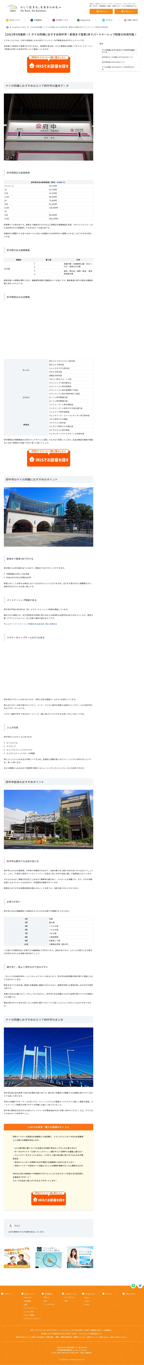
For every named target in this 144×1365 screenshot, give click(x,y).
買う (46, 1301)
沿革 (25, 1304)
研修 (66, 1301)
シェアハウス (49, 1304)
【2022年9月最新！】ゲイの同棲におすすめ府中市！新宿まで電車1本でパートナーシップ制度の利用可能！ (69, 27)
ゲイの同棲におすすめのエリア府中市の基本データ (118, 52)
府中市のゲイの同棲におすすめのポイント (117, 58)
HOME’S (60, 182)
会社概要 (27, 1301)
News (87, 1304)
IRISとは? (28, 1297)
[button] (119, 44)
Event (87, 1301)
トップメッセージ (31, 1308)
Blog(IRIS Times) (19, 27)
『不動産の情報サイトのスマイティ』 (29, 873)
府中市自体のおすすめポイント (113, 63)
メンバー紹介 (29, 1311)
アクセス (108, 1294)
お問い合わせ (130, 1294)
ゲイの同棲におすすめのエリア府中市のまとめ (118, 69)
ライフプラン (69, 1297)
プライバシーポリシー (32, 1318)
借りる (46, 1297)
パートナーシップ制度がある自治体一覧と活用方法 (35, 624)
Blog (87, 1297)
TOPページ (8, 1294)
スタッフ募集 (29, 1315)
